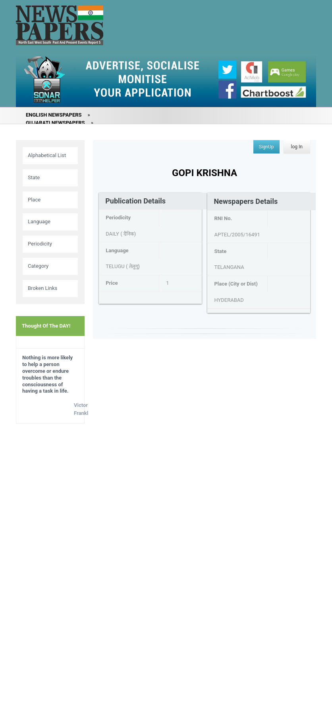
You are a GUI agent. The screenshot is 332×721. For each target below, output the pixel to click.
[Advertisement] (50, 554)
